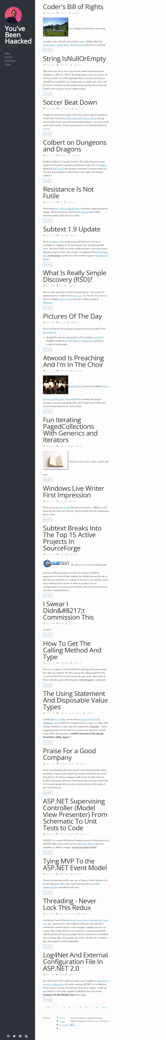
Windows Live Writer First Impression (73, 491)
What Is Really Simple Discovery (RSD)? (74, 276)
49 (81, 1007)
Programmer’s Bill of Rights (56, 45)
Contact (8, 64)
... (91, 1007)
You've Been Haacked (18, 35)
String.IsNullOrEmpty (74, 58)
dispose (78, 713)
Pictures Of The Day (72, 315)
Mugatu (103, 165)
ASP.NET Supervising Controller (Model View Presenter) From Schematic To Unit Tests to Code (75, 814)
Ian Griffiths (60, 719)
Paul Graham (82, 212)
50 (86, 1007)
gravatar (98, 337)
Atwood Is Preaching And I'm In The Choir (73, 361)
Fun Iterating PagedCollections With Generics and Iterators (70, 429)
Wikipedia (48, 302)
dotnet (67, 64)
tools (61, 501)
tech (61, 202)
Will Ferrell (58, 168)
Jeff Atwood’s (77, 386)
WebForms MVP (85, 843)
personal (67, 108)
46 (64, 1007)
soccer (62, 108)
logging (61, 974)
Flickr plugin (87, 340)
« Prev (48, 1007)
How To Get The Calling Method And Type (72, 650)
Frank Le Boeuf (89, 118)
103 (97, 1007)
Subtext (55, 241)
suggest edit (76, 13)
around (67, 507)
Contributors (10, 60)
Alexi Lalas (71, 118)
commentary (64, 763)
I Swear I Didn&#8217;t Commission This (68, 610)
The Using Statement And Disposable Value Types (75, 700)
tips (61, 446)
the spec (78, 295)
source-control (64, 370)
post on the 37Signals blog (67, 208)
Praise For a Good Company (69, 754)
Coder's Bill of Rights (73, 6)
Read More (47, 50)
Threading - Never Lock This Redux (69, 904)
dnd (61, 155)
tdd (64, 446)
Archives (8, 57)
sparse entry (64, 299)
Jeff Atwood (79, 45)
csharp (62, 64)
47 (70, 1007)
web (61, 285)
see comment (50, 332)
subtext (62, 235)
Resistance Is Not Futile (68, 192)
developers (63, 13)
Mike (62, 883)
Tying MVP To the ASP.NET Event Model (75, 864)
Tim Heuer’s (74, 340)
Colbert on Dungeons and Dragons (74, 145)
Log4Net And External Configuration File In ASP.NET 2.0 (75, 961)
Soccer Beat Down (70, 102)
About (7, 53)
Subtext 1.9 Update (71, 228)
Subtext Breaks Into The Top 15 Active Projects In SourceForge (72, 537)
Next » (104, 1007)
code (66, 713)
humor (65, 155)
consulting (71, 763)
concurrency (72, 713)
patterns (61, 874)
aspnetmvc (70, 834)
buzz (60, 507)
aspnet (61, 834)
